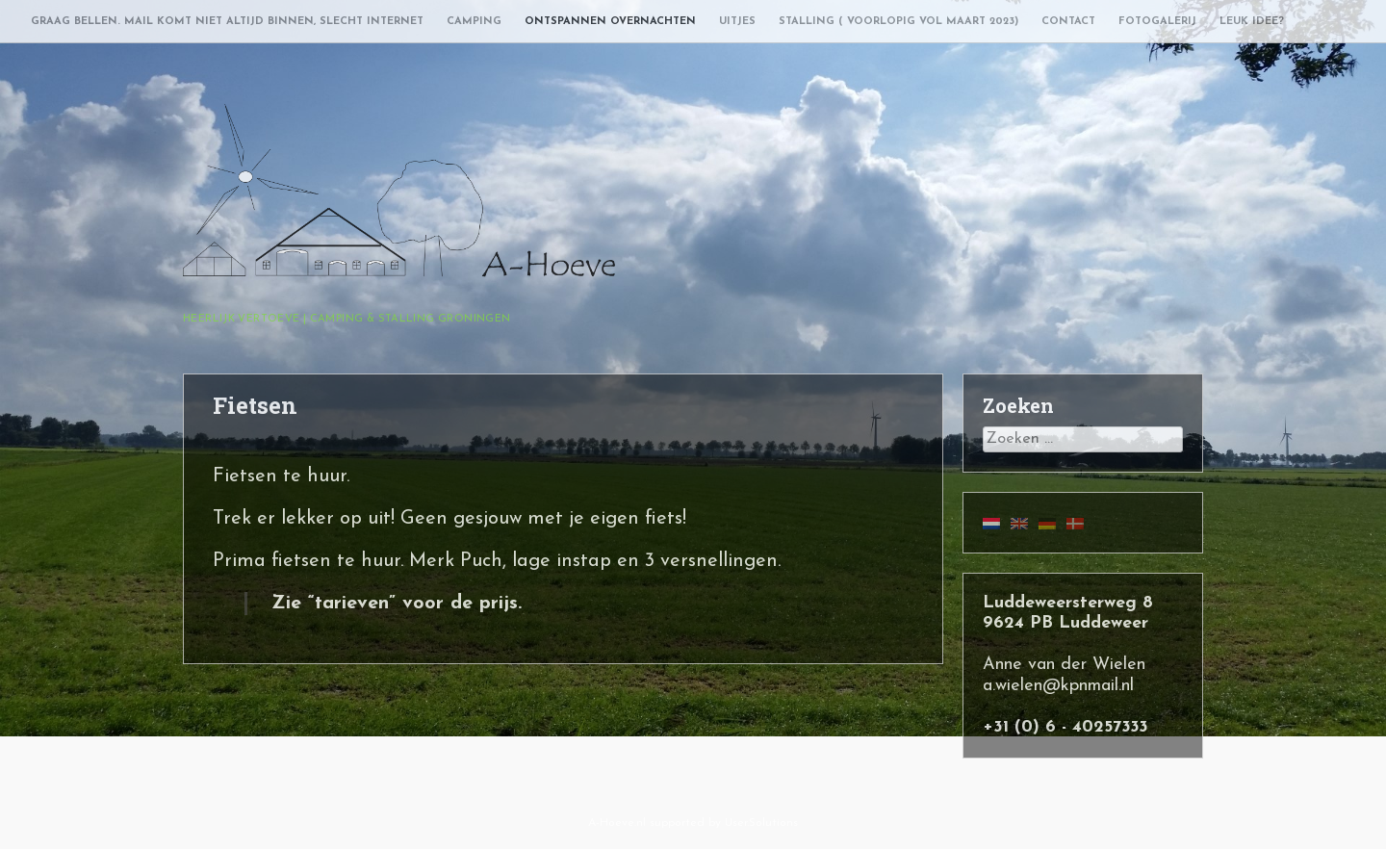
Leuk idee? (1251, 21)
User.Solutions (761, 823)
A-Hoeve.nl (617, 823)
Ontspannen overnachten (610, 21)
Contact (1068, 21)
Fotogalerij (1157, 21)
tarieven (352, 603)
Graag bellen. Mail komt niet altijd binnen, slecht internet (227, 21)
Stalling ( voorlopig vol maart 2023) (898, 21)
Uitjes (737, 21)
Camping (474, 21)
